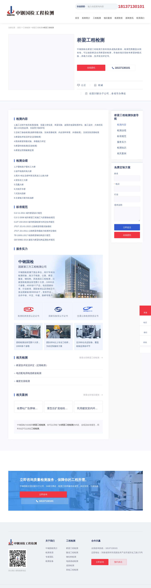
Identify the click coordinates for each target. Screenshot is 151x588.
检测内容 (121, 124)
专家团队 (50, 550)
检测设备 (50, 555)
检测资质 (119, 18)
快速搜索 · (81, 6)
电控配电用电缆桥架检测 (28, 373)
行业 (116, 194)
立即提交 (127, 227)
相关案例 (121, 153)
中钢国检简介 (52, 542)
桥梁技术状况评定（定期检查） (32, 365)
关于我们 (50, 534)
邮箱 (145, 342)
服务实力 (121, 142)
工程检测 (97, 18)
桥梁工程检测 (37, 28)
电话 (117, 184)
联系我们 (140, 18)
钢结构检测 (71, 550)
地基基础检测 (72, 555)
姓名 (116, 173)
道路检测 (70, 559)
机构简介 (86, 18)
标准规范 (121, 136)
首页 (77, 18)
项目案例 (108, 18)
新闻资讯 (130, 18)
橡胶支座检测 (23, 381)
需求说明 (118, 205)
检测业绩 (121, 130)
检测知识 (121, 147)
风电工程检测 (72, 563)
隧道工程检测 (72, 546)
